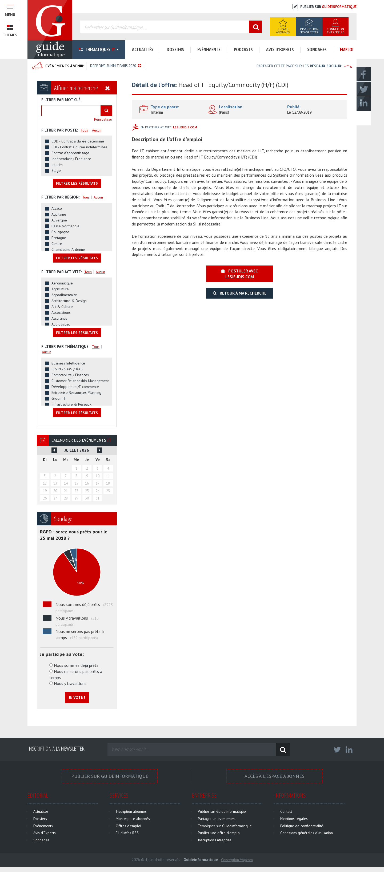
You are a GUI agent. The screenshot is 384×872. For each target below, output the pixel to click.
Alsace (56, 208)
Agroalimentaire (64, 294)
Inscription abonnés (131, 811)
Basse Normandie (65, 226)
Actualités (142, 49)
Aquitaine (58, 214)
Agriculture (60, 289)
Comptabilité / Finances (70, 374)
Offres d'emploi (128, 825)
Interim (57, 164)
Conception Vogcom (237, 859)
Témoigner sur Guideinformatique (225, 825)
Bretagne (58, 237)
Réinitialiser (103, 119)
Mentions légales (294, 818)
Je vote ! (77, 697)
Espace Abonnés (283, 30)
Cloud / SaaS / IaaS (67, 369)
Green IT (58, 398)
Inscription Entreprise (214, 840)
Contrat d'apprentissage (70, 152)
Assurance (59, 318)
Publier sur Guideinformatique (109, 776)
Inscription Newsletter (309, 30)
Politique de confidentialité (301, 825)
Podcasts (243, 49)
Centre (56, 243)
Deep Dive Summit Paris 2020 (115, 66)
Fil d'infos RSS (127, 832)
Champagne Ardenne (68, 249)
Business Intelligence (68, 363)
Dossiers (175, 49)
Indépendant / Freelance (71, 158)
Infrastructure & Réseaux (71, 404)
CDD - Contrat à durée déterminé (77, 141)
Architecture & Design (69, 300)
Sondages (317, 49)
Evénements (209, 49)
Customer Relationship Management (80, 380)
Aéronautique (62, 283)
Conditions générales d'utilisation (306, 832)
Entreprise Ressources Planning (76, 392)
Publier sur (325, 7)
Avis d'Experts (280, 49)
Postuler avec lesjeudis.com (239, 273)
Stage (56, 170)
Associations (61, 312)
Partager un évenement (217, 818)
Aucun (96, 130)
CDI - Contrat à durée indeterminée (79, 147)
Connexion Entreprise (335, 30)
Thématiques (99, 49)
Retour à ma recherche (239, 293)
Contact (286, 811)
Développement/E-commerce (75, 386)
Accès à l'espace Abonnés (274, 776)
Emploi (347, 49)
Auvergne (59, 220)
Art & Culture (62, 306)
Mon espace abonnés (133, 818)
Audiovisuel (60, 324)
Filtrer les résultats (77, 183)
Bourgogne (60, 231)
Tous (84, 130)
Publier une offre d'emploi (219, 832)
